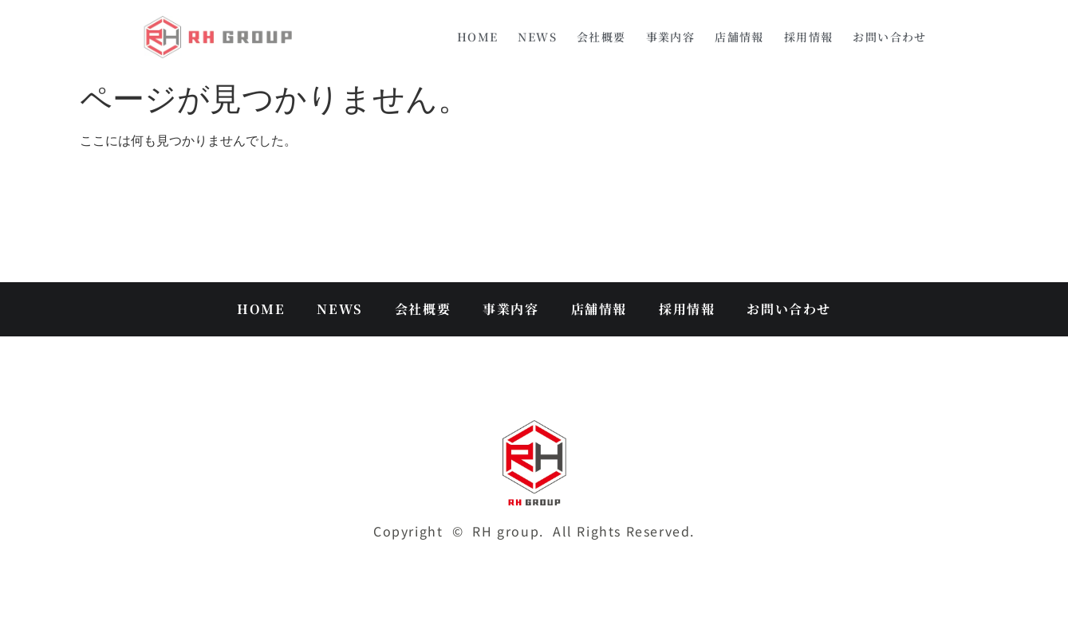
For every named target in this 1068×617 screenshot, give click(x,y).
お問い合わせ (889, 37)
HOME (478, 37)
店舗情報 (739, 37)
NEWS (537, 37)
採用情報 (809, 37)
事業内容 (671, 37)
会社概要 (601, 37)
